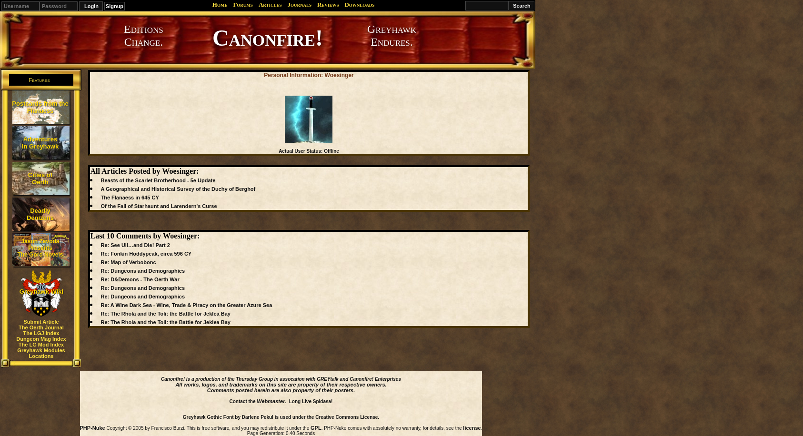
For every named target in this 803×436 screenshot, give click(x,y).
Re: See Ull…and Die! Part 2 (135, 245)
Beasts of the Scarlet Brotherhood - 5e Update (157, 180)
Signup (114, 6)
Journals (299, 4)
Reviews (328, 4)
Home (220, 4)
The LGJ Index (41, 333)
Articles (270, 4)
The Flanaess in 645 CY (129, 197)
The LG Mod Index (41, 344)
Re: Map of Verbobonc (128, 262)
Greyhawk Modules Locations (41, 353)
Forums (242, 4)
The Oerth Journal (41, 327)
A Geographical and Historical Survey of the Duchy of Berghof (177, 189)
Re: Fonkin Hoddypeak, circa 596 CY (145, 254)
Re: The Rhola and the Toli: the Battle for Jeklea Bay (165, 314)
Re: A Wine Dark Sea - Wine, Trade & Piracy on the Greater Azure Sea (186, 305)
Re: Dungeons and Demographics (142, 271)
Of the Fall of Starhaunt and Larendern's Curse (158, 206)
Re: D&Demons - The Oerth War (139, 279)
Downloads (359, 4)
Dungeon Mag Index (41, 339)
